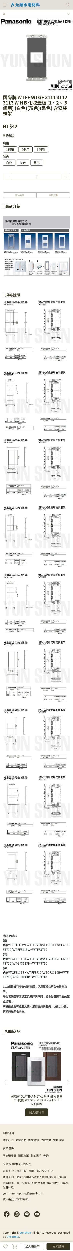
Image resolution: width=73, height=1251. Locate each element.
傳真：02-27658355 (41, 1171)
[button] (68, 1082)
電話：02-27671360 (15, 1171)
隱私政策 (23, 1155)
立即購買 (58, 1246)
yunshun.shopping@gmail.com (23, 1193)
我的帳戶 (36, 1155)
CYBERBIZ (13, 1236)
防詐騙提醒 (9, 1155)
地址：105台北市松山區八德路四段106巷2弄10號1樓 (34, 1177)
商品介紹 (19, 195)
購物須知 (33, 1140)
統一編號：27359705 (15, 1199)
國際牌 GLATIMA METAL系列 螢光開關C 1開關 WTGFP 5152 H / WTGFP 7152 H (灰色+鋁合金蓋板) (37, 1098)
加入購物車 (32, 1246)
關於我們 (8, 1140)
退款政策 (58, 1140)
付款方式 (46, 1140)
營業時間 (20, 1140)
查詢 (46, 1155)
